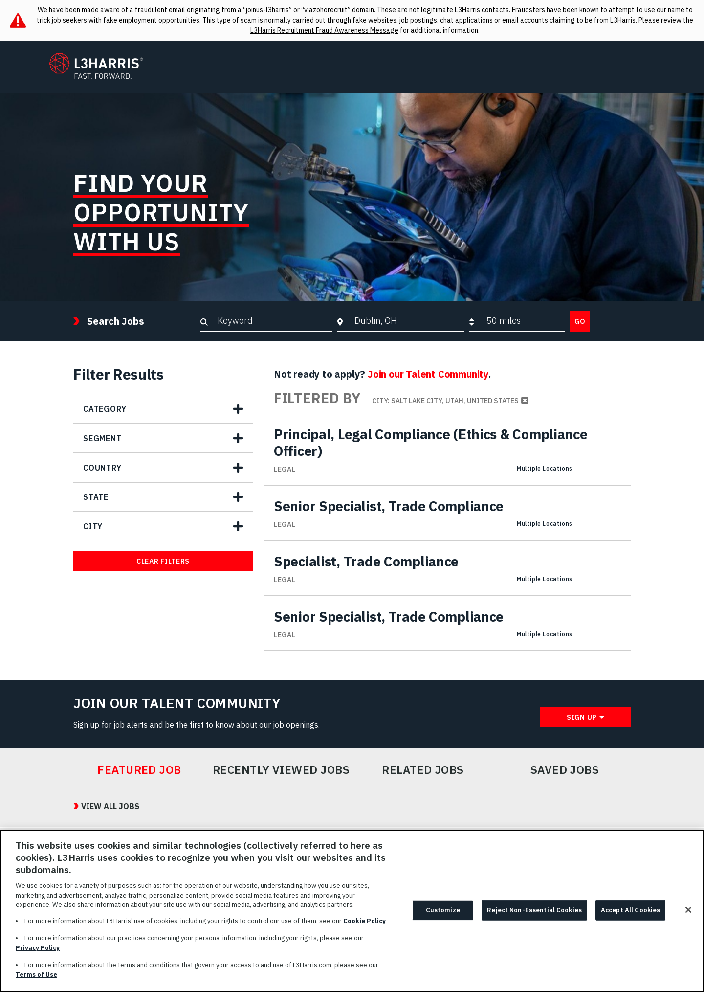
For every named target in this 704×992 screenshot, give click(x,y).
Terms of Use (36, 979)
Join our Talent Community (428, 374)
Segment (102, 438)
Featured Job (139, 770)
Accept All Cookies (630, 915)
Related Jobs (423, 770)
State (96, 497)
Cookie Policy (364, 926)
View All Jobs (110, 806)
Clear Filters (163, 561)
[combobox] (407, 321)
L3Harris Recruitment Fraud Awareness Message (324, 30)
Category (104, 409)
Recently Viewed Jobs (281, 770)
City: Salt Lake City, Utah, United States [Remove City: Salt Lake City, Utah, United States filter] (445, 400)
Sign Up (582, 717)
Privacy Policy (38, 952)
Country (102, 468)
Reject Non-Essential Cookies (534, 915)
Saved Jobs (564, 770)
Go (579, 321)
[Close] (688, 914)
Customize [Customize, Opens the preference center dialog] (443, 915)
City (93, 526)
